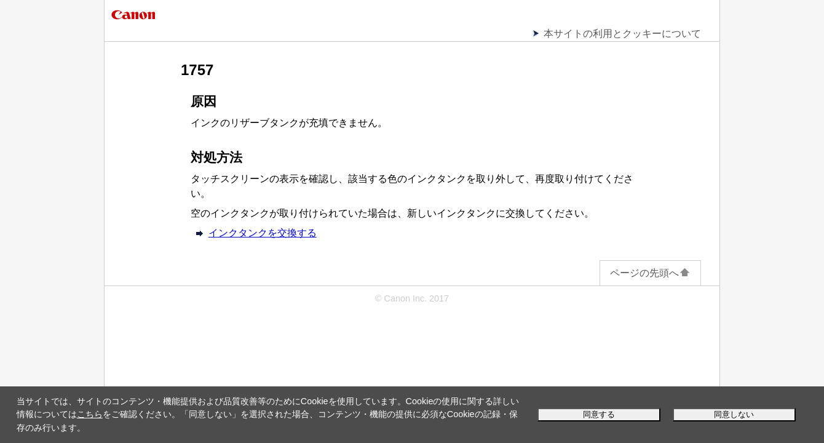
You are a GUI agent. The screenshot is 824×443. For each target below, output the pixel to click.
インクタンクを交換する (262, 233)
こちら (90, 414)
